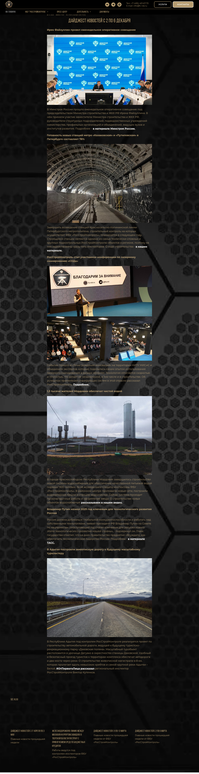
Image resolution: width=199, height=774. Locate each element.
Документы (104, 12)
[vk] (107, 4)
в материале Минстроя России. (114, 130)
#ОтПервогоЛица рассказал (75, 670)
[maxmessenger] (119, 4)
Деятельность (83, 12)
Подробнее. (81, 386)
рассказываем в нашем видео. (101, 504)
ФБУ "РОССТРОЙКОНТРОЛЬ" (35, 12)
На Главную (10, 12)
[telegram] (113, 4)
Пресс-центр (62, 12)
